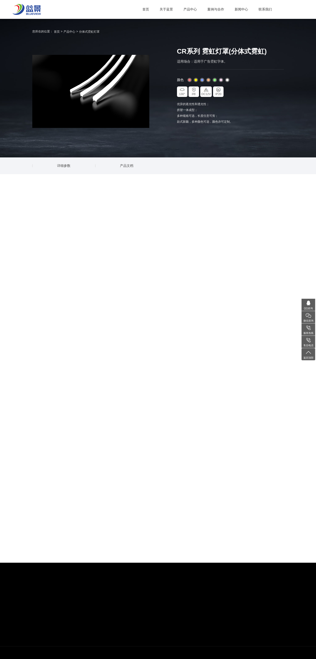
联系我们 (265, 9)
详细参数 (63, 165)
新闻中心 (241, 9)
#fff (227, 80)
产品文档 (126, 165)
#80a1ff (202, 80)
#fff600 (196, 80)
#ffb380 (208, 80)
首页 (145, 9)
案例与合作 (215, 9)
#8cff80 (215, 80)
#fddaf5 (221, 80)
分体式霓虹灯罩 (89, 31)
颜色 (180, 80)
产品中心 (190, 9)
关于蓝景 (166, 9)
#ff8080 (189, 80)
